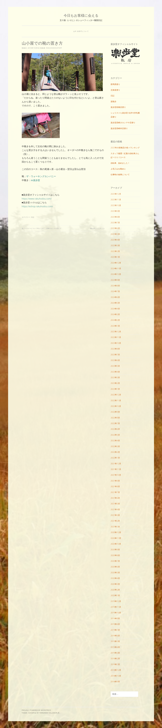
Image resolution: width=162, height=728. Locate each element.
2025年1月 (115, 257)
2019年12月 (116, 601)
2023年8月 (115, 348)
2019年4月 (115, 647)
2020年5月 (115, 572)
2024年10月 (116, 274)
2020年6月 (115, 566)
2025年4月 (115, 239)
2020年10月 (116, 544)
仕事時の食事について (120, 174)
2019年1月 (115, 664)
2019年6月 (115, 635)
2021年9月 (115, 480)
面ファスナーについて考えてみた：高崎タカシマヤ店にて (41, 228)
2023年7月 (115, 354)
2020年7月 (115, 561)
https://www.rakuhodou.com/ (37, 198)
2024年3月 (115, 314)
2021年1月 (115, 526)
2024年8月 (115, 285)
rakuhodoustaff (54, 48)
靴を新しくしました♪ (97, 228)
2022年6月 (115, 429)
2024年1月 (115, 326)
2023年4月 (115, 371)
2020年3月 (115, 584)
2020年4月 (115, 578)
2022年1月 (115, 457)
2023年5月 (115, 366)
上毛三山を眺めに (118, 169)
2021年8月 (115, 486)
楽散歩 (113, 101)
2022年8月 (115, 417)
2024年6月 (115, 297)
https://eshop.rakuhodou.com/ (37, 206)
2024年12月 (116, 262)
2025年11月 (116, 199)
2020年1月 (115, 595)
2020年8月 (115, 555)
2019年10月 (116, 612)
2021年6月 (115, 498)
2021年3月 (115, 515)
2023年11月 (116, 337)
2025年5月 (115, 234)
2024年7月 (115, 291)
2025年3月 (115, 245)
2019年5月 (115, 641)
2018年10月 (116, 676)
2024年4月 (115, 308)
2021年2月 (115, 521)
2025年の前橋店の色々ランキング (125, 147)
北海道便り (115, 90)
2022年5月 (115, 435)
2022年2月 (115, 452)
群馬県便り (115, 84)
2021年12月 (116, 463)
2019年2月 (115, 658)
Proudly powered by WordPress (36, 710)
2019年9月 (115, 618)
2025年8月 (115, 217)
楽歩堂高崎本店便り (119, 128)
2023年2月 (115, 383)
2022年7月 (115, 423)
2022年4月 (115, 440)
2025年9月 (115, 211)
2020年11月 (116, 538)
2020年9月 (115, 549)
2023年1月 (115, 389)
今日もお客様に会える (81, 15)
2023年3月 (115, 377)
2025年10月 (116, 205)
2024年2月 (115, 320)
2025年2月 (115, 251)
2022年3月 (115, 446)
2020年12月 (116, 532)
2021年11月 (116, 469)
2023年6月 (115, 360)
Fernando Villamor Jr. (49, 713)
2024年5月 (115, 303)
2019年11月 (116, 607)
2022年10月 (116, 406)
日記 (32, 217)
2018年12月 (116, 670)
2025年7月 (115, 222)
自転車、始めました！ (120, 163)
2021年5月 (115, 503)
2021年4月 (115, 509)
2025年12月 (116, 194)
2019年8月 (115, 624)
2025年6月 (115, 228)
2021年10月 (116, 475)
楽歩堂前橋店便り (118, 107)
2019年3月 (115, 653)
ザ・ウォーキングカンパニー (41, 176)
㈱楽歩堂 (35, 180)
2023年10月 (116, 343)
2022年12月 (116, 394)
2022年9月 (115, 412)
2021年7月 (115, 492)
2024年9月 (115, 280)
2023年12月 (116, 331)
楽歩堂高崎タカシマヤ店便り (123, 122)
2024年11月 (116, 268)
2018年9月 (115, 681)
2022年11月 (116, 400)
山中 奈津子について (81, 31)
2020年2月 (115, 589)
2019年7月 (115, 630)
